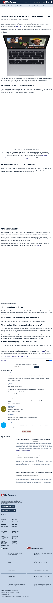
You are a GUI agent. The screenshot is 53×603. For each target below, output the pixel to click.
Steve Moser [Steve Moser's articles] (3, 540)
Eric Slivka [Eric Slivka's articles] (14, 516)
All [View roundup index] (51, 5)
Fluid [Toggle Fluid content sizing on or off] (16, 596)
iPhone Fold (19, 5)
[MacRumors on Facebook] (30, 2)
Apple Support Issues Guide (10, 356)
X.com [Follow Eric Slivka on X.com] (16, 518)
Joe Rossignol (35, 442)
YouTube (5, 547)
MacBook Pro (18, 26)
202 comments (27, 485)
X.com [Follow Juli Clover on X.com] (4, 523)
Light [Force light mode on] (25, 596)
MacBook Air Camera (23, 356)
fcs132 (9, 396)
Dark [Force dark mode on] (27, 596)
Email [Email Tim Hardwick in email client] (13, 528)
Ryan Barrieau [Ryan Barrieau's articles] (15, 535)
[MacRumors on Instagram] (28, 2)
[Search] (49, 2)
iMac (38, 245)
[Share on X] (47, 360)
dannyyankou (11, 414)
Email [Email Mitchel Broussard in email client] (2, 528)
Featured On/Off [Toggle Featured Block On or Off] (4, 596)
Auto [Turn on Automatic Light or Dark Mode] (23, 596)
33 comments (3, 360)
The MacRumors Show (37, 547)
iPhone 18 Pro (11, 5)
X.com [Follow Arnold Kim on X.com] (4, 518)
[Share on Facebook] (50, 360)
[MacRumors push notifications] (39, 2)
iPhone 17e (36, 5)
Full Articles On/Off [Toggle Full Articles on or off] (11, 596)
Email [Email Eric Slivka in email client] (13, 518)
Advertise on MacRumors (8, 509)
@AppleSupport (44, 155)
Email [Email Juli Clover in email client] (2, 523)
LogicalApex (10, 422)
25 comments (27, 468)
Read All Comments (26, 431)
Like (15, 380)
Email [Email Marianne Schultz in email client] (13, 533)
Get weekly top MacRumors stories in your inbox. (26, 364)
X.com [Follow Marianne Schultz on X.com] (16, 533)
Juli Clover (25, 19)
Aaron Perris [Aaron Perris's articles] (14, 540)
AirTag (43, 5)
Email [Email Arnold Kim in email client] (2, 518)
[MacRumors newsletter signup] (44, 2)
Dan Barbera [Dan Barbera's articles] (3, 535)
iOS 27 (3, 5)
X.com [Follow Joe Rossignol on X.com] (16, 523)
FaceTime (47, 23)
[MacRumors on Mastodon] (35, 2)
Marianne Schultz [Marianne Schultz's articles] (15, 530)
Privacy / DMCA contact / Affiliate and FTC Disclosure (10, 592)
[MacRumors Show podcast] (26, 2)
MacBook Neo (28, 5)
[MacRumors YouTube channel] (37, 2)
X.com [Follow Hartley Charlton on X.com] (4, 533)
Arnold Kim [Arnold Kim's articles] (3, 516)
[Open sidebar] (51, 2)
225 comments (27, 452)
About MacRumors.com (8, 505)
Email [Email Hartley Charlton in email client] (2, 533)
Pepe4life (10, 372)
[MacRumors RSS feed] (41, 2)
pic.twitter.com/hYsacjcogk (18, 157)
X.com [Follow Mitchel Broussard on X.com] (4, 528)
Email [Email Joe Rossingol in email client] (13, 523)
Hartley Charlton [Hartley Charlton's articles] (4, 530)
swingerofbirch (11, 406)
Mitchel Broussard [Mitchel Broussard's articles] (4, 525)
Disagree (17, 380)
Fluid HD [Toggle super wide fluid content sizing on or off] (19, 596)
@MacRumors (8, 157)
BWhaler (10, 383)
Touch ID (43, 351)
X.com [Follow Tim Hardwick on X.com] (16, 528)
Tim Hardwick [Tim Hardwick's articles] (14, 525)
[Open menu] (1, 2)
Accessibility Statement (5, 594)
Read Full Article (19, 452)
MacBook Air (11, 23)
